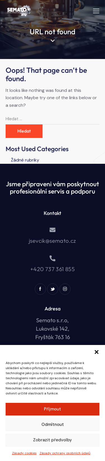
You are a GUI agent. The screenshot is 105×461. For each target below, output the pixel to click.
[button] (96, 352)
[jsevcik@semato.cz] (52, 230)
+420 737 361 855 (52, 268)
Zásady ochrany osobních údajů (64, 453)
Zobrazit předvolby (52, 440)
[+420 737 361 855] (52, 258)
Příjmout (52, 409)
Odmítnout (52, 424)
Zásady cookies (24, 453)
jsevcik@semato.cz (52, 240)
